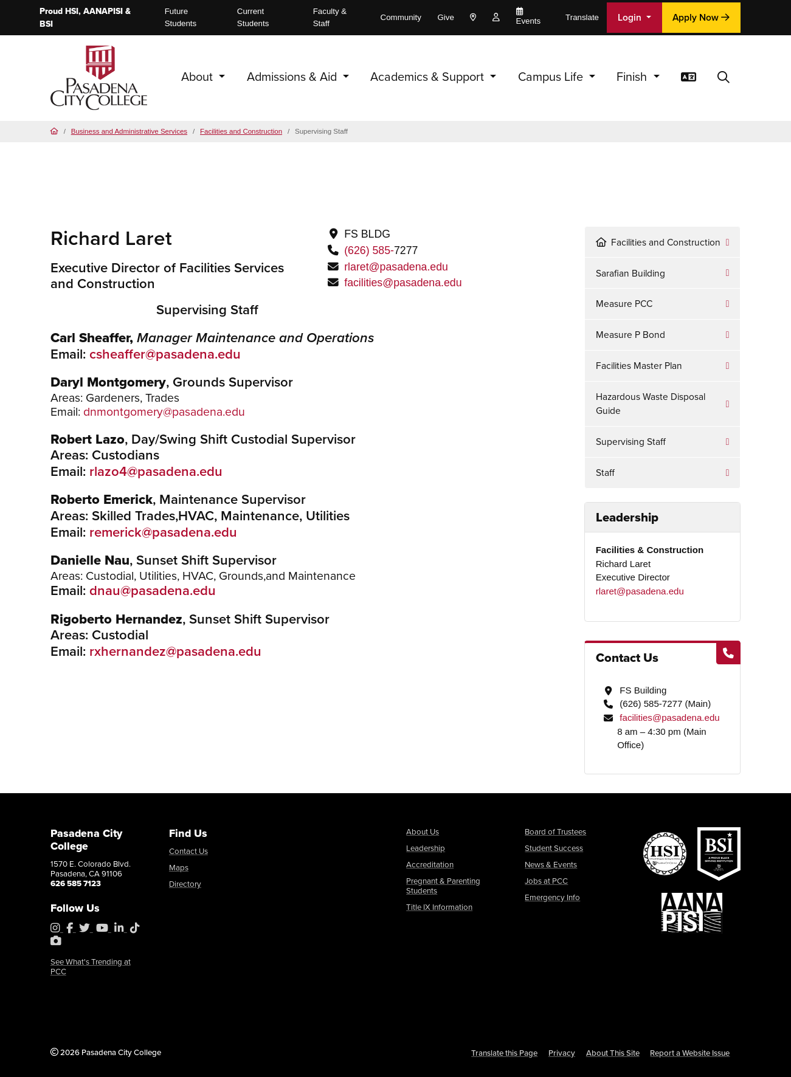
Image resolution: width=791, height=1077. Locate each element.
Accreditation (430, 864)
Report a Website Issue (690, 1053)
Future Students (181, 17)
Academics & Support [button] (428, 77)
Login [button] (631, 17)
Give (445, 17)
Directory (185, 884)
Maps (178, 867)
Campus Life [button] (552, 77)
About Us (422, 832)
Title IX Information (439, 907)
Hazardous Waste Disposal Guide (650, 404)
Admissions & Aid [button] (293, 77)
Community (401, 17)
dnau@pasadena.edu (152, 590)
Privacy (561, 1053)
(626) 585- (369, 250)
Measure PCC (624, 304)
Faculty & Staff (330, 17)
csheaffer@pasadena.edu (165, 354)
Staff (605, 473)
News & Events (551, 864)
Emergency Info (552, 897)
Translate (582, 17)
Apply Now (701, 17)
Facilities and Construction (241, 131)
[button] (723, 77)
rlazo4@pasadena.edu (156, 471)
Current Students (253, 17)
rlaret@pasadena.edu (396, 267)
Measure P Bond (630, 335)
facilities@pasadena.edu (402, 283)
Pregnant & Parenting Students (443, 885)
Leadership (425, 848)
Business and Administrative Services (129, 131)
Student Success (554, 848)
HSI (71, 11)
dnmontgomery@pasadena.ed (160, 412)
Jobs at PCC (546, 881)
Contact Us (188, 851)
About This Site (613, 1053)
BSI (46, 24)
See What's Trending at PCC (90, 966)
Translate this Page (504, 1053)
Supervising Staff (631, 442)
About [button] (198, 77)
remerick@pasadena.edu (163, 532)
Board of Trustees (555, 832)
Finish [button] (633, 77)
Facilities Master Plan (639, 366)
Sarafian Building (630, 273)
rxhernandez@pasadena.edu (175, 651)
